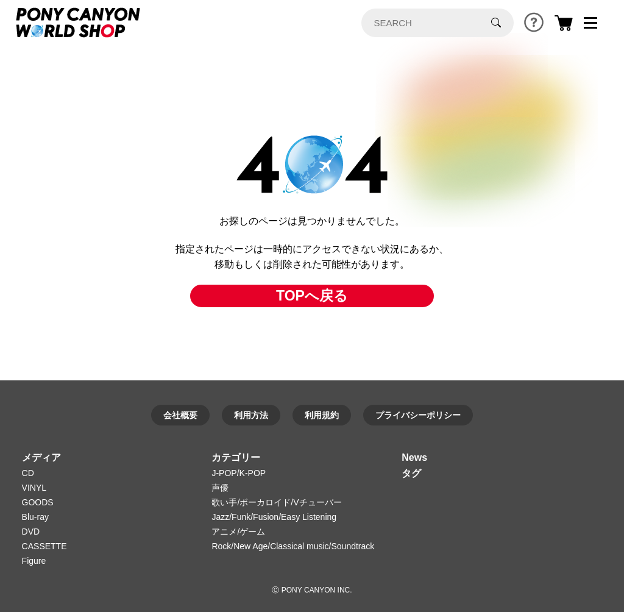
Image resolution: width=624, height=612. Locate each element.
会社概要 (180, 415)
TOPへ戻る (312, 296)
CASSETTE (44, 546)
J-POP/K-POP (238, 473)
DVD (31, 531)
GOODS (38, 502)
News (414, 457)
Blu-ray (35, 517)
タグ (411, 473)
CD (28, 473)
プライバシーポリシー (418, 415)
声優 (220, 488)
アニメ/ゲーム (238, 531)
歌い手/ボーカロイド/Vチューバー (276, 502)
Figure (34, 561)
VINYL (34, 488)
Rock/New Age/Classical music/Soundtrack (292, 546)
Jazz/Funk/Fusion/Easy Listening (273, 517)
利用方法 (251, 415)
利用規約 (322, 415)
